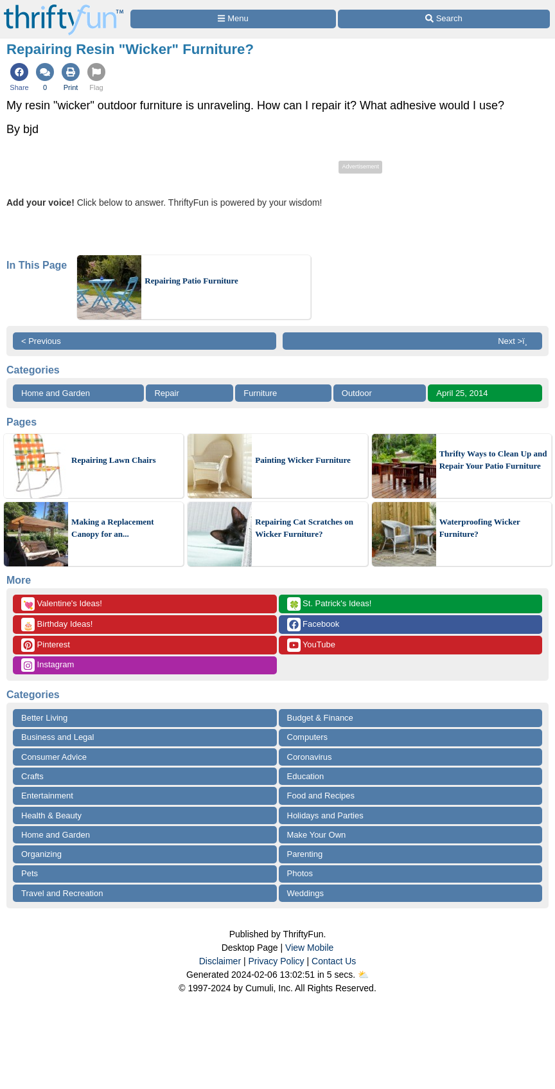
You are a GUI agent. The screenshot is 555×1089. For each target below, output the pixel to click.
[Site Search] (444, 19)
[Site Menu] (233, 19)
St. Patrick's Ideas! (329, 604)
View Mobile (309, 947)
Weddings (305, 893)
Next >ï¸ (516, 341)
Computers (307, 737)
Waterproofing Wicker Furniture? (479, 528)
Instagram (47, 665)
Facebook (313, 624)
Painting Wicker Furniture (303, 460)
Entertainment (47, 795)
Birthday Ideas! (56, 624)
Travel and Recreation (62, 893)
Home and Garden (55, 393)
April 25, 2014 (462, 393)
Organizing (41, 854)
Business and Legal (57, 737)
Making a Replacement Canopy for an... (112, 528)
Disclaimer (220, 961)
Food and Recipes (321, 795)
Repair (166, 393)
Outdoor (357, 393)
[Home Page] (63, 7)
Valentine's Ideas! (61, 604)
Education (305, 776)
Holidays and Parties (325, 815)
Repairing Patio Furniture (191, 280)
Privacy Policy (276, 961)
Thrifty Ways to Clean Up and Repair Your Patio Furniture (493, 460)
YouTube (311, 645)
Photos (300, 873)
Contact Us (334, 961)
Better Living (44, 718)
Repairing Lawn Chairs (113, 460)
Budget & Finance (320, 718)
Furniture (260, 393)
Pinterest (45, 645)
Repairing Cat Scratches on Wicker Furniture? (304, 528)
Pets (29, 873)
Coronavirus (309, 757)
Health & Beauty (51, 815)
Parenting (305, 854)
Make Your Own (316, 835)
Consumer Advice (54, 757)
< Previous (41, 341)
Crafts (32, 776)
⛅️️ (363, 974)
